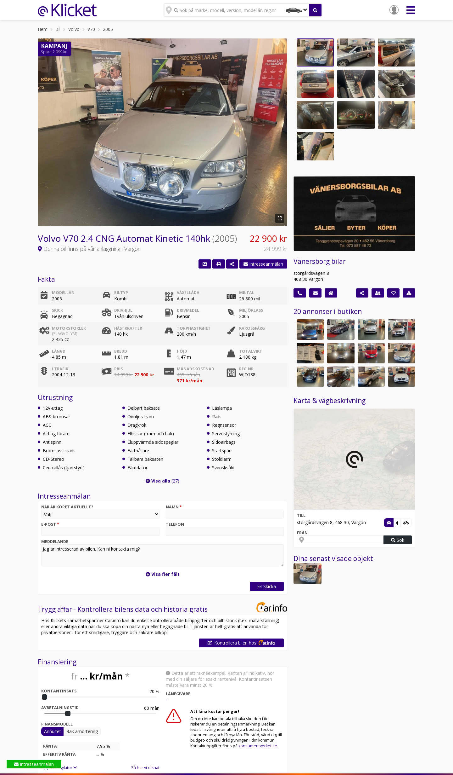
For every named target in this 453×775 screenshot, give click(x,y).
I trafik (60, 369)
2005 (108, 29)
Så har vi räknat (145, 767)
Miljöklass (251, 310)
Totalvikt (250, 351)
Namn (174, 507)
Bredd (120, 351)
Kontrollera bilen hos (241, 643)
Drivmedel (188, 310)
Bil (57, 29)
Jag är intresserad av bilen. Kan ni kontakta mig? (162, 555)
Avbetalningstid (60, 707)
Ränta (50, 746)
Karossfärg (252, 328)
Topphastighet (194, 328)
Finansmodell (57, 724)
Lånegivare (178, 694)
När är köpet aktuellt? (67, 507)
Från (302, 532)
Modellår (63, 292)
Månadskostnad (195, 369)
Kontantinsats (58, 691)
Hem (43, 29)
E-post (50, 524)
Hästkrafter (128, 328)
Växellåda (188, 292)
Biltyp (121, 292)
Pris (118, 369)
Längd (58, 351)
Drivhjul (123, 310)
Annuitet (52, 731)
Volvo (74, 29)
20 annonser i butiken (328, 311)
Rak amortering (82, 731)
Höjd (182, 351)
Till (301, 515)
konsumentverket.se (257, 746)
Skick (57, 310)
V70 (91, 29)
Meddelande (54, 541)
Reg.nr (246, 369)
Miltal (246, 292)
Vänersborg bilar (320, 261)
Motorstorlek (74, 331)
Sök (397, 540)
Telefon (175, 524)
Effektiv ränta (59, 754)
